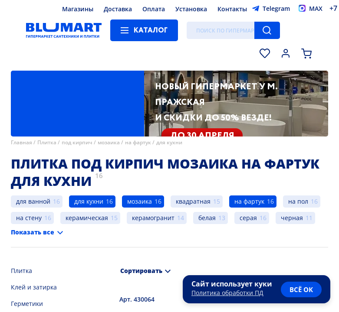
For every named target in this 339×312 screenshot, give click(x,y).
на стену (29, 218)
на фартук (138, 142)
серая (248, 218)
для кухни (169, 142)
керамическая (87, 218)
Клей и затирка (34, 287)
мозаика (109, 142)
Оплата (153, 9)
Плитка (46, 142)
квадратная (193, 201)
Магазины (77, 9)
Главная (21, 142)
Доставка (118, 9)
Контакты (232, 9)
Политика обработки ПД (227, 293)
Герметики (27, 303)
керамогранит (153, 218)
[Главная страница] (64, 30)
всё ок (301, 289)
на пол (298, 201)
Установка (191, 9)
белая (207, 218)
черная (292, 218)
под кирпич (77, 142)
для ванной (33, 201)
